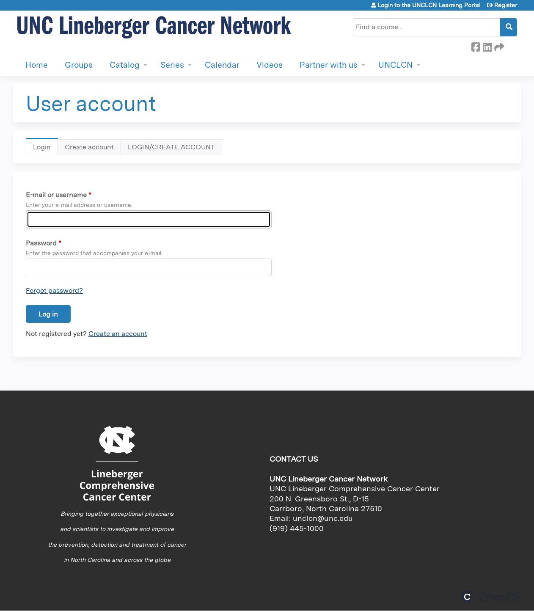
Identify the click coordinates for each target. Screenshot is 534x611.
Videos (269, 65)
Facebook (475, 46)
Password (41, 243)
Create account (89, 147)
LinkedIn (487, 46)
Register (505, 5)
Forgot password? (54, 290)
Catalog (125, 65)
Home (36, 65)
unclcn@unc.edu (323, 518)
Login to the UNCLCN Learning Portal (429, 5)
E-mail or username (56, 195)
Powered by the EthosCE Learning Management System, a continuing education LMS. (491, 597)
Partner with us (329, 65)
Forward (498, 46)
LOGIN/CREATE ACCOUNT (171, 147)
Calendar (222, 65)
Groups (79, 65)
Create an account (117, 334)
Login (45, 149)
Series (172, 65)
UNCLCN (395, 65)
